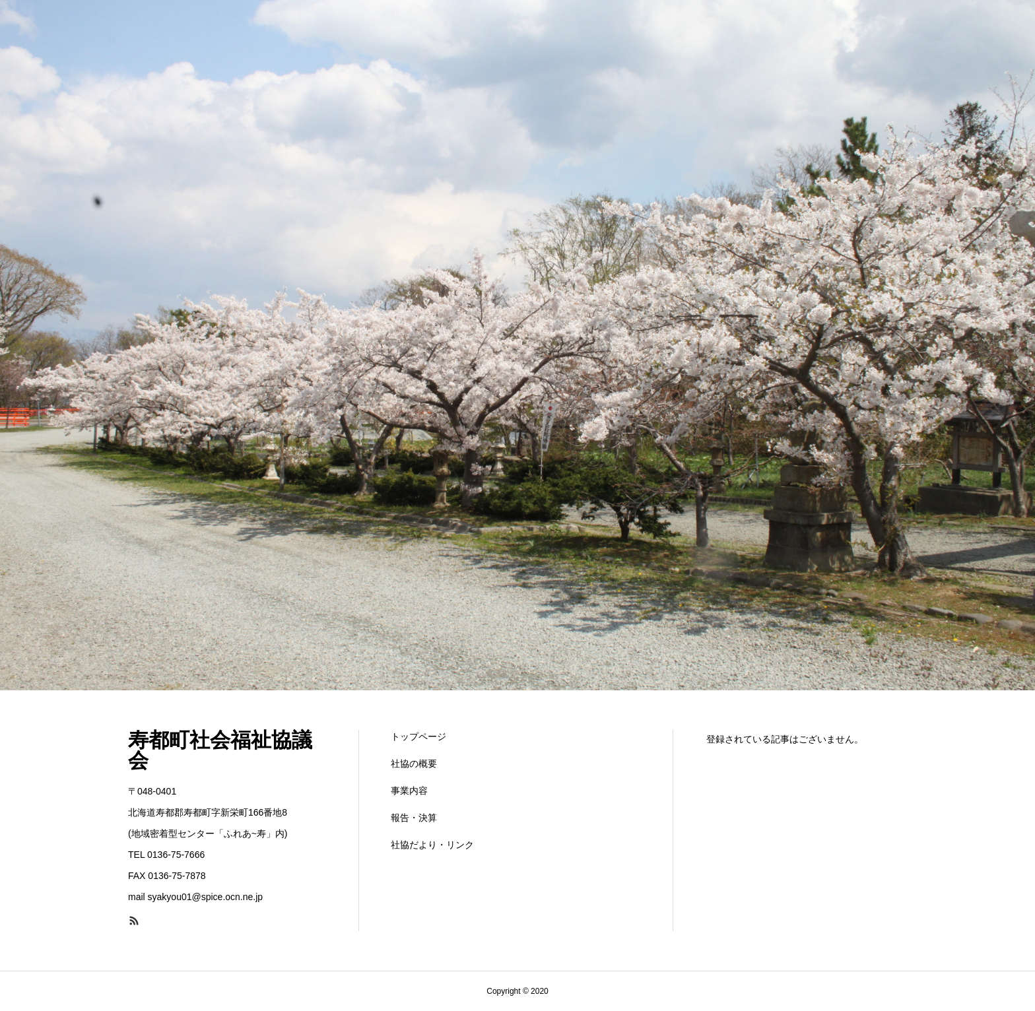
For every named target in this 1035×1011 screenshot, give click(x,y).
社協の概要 (414, 763)
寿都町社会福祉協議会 (220, 750)
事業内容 (409, 790)
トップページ (418, 736)
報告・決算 (414, 817)
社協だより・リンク (432, 844)
